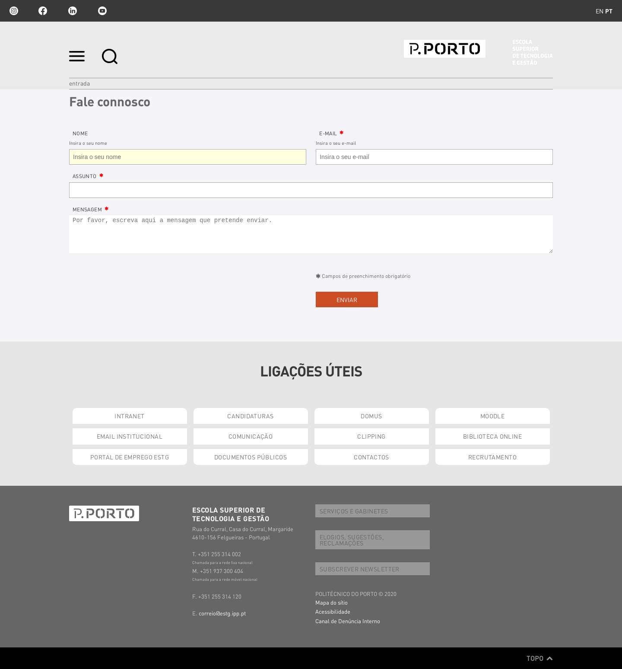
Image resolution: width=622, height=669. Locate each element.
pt (608, 11)
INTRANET (129, 416)
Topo (540, 658)
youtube (102, 10)
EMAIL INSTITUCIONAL (129, 436)
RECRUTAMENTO (492, 457)
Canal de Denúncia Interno (347, 620)
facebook (42, 10)
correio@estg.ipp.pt (222, 613)
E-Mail (328, 133)
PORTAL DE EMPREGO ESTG (129, 457)
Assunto (85, 176)
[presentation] (134, 288)
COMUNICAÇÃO (250, 436)
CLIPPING (371, 436)
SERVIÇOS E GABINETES (354, 511)
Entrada (79, 83)
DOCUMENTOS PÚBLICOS (250, 457)
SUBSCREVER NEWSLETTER (360, 569)
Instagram (13, 10)
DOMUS (371, 416)
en (599, 11)
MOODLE (492, 416)
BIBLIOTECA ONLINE (492, 436)
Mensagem (87, 209)
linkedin (72, 10)
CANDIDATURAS (250, 416)
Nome (80, 133)
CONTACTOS (371, 457)
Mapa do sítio (331, 602)
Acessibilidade (332, 611)
